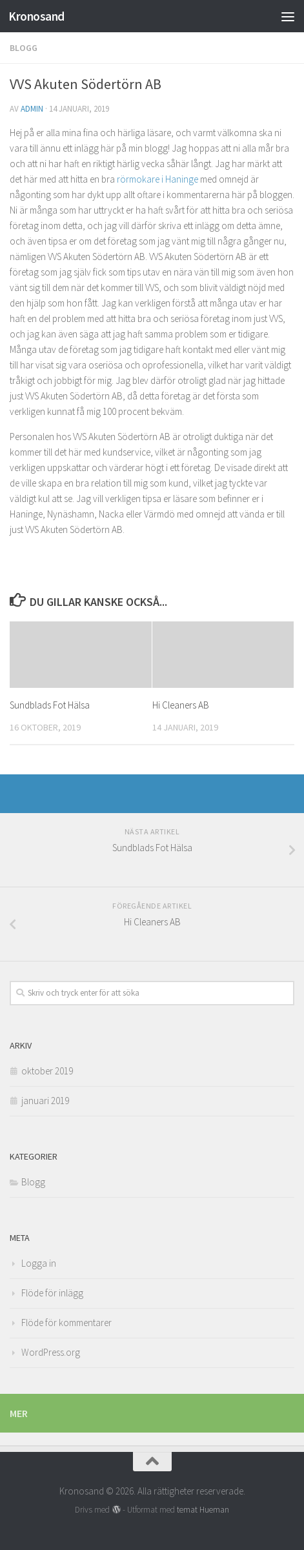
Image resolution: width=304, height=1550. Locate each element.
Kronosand (36, 16)
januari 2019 (45, 1100)
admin (32, 108)
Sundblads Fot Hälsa (50, 705)
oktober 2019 (47, 1071)
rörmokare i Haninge (158, 179)
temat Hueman (203, 1509)
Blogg (23, 48)
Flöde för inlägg (52, 1293)
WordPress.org (50, 1352)
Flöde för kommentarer (66, 1322)
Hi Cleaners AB (180, 705)
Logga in (38, 1263)
